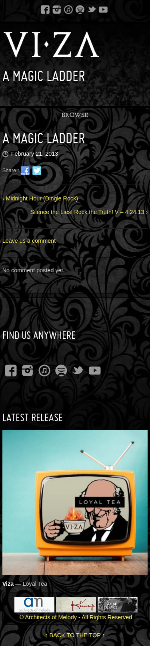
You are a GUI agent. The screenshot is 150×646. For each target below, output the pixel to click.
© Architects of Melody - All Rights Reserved (76, 617)
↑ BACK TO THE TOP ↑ (75, 635)
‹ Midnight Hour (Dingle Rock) (40, 198)
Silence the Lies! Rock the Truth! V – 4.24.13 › (89, 212)
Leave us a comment (29, 241)
